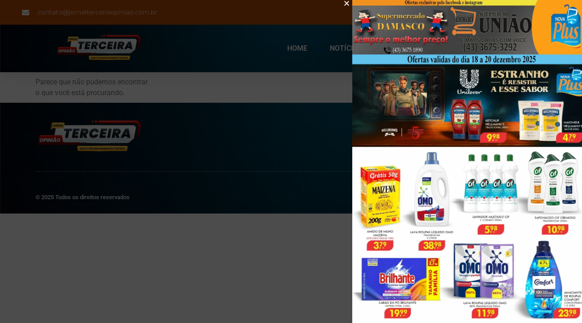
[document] (291, 161)
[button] (356, 3)
